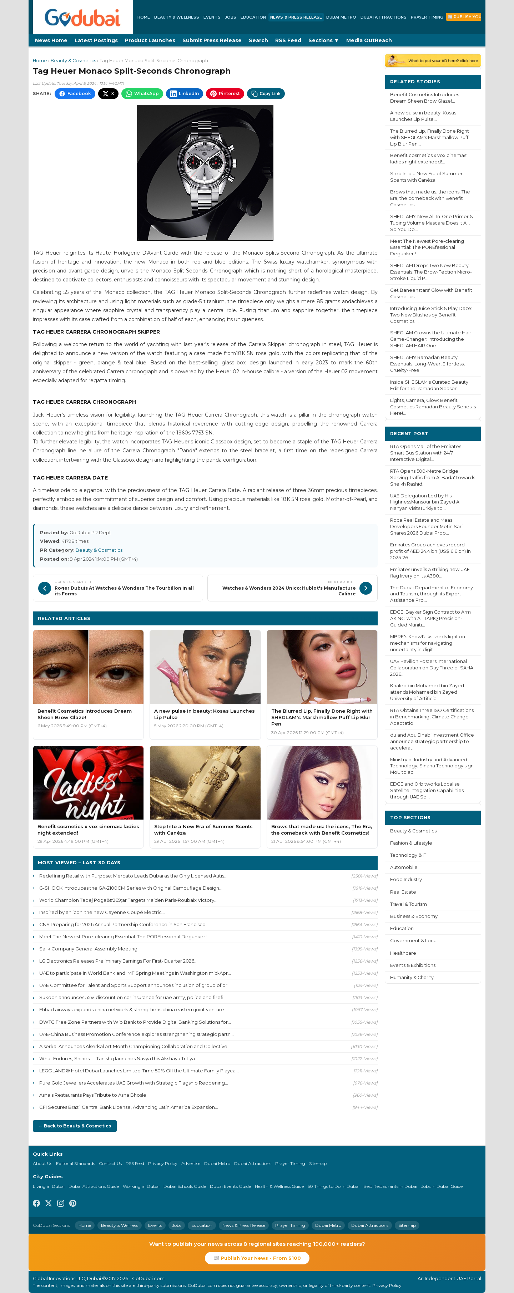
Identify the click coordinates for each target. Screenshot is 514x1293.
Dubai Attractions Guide (94, 1186)
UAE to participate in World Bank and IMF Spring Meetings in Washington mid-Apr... (135, 973)
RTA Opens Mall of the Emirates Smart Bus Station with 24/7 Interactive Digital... (425, 453)
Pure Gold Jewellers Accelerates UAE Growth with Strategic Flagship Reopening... (133, 1083)
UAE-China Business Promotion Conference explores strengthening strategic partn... (136, 1034)
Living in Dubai (49, 1186)
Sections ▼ (323, 40)
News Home (51, 40)
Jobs (230, 17)
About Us (42, 1163)
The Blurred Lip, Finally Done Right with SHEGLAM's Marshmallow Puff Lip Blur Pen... (429, 137)
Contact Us (110, 1163)
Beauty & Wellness (176, 17)
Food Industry (406, 879)
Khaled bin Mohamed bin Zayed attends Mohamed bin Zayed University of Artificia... (427, 692)
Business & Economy (414, 916)
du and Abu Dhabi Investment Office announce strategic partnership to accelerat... (432, 741)
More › (467, 81)
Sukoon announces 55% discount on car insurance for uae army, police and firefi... (133, 997)
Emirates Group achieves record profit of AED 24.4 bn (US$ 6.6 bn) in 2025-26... (430, 551)
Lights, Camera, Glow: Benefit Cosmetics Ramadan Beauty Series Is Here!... (433, 407)
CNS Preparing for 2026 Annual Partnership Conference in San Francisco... (124, 924)
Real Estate (403, 892)
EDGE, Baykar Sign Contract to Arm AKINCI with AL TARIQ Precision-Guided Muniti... (430, 618)
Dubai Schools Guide (184, 1186)
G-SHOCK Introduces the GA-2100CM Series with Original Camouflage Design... (130, 888)
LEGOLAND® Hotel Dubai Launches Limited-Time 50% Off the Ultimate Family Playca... (139, 1070)
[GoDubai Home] (83, 17)
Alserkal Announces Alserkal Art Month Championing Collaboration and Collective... (135, 1046)
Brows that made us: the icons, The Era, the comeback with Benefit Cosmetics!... (430, 198)
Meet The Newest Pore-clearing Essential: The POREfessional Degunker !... (125, 936)
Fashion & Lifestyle (411, 843)
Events (212, 17)
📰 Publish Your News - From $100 (257, 1258)
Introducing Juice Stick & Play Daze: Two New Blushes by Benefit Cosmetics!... (431, 315)
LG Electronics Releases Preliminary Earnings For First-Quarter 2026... (118, 961)
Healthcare (403, 953)
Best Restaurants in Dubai (390, 1186)
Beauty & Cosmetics (73, 60)
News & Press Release (296, 17)
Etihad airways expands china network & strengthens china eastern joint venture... (133, 1009)
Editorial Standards (75, 1163)
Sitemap (318, 1163)
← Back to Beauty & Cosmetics (75, 1126)
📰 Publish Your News (473, 16)
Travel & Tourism (408, 904)
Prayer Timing (427, 17)
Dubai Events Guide (230, 1186)
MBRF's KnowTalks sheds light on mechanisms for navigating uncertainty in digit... (427, 643)
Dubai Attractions (384, 17)
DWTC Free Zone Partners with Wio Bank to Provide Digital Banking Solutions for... (135, 1022)
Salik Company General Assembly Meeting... (90, 949)
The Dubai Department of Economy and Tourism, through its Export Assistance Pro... (431, 594)
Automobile (404, 867)
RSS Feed (288, 40)
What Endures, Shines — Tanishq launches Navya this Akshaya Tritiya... (118, 1058)
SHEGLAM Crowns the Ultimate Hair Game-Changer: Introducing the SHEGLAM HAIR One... (430, 339)
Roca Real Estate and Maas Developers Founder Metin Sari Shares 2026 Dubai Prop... (426, 526)
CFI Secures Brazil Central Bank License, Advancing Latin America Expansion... (128, 1107)
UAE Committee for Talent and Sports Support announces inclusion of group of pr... (135, 985)
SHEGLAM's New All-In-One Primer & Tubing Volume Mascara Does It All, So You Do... (431, 223)
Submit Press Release (212, 40)
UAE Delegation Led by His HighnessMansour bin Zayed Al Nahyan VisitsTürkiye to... (425, 502)
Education (253, 17)
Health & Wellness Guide (279, 1186)
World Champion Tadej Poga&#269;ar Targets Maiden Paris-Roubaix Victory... (128, 900)
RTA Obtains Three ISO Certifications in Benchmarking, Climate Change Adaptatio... (432, 717)
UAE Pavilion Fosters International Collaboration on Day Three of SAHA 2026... (431, 668)
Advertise (190, 1163)
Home (143, 17)
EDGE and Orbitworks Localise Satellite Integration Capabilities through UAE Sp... (427, 790)
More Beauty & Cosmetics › (338, 618)
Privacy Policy (162, 1163)
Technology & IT (408, 855)
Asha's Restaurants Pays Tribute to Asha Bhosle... (94, 1095)
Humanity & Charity (412, 977)
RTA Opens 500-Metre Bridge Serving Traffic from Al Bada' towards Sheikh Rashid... (432, 477)
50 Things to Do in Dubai (333, 1186)
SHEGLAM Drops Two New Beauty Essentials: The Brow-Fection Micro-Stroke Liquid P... (431, 272)
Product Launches (150, 40)
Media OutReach (369, 40)
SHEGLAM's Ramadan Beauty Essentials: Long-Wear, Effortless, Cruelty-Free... (427, 364)
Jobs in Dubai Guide (442, 1186)
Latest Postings (96, 40)
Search (258, 40)
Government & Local (414, 940)
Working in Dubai (141, 1186)
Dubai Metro (341, 17)
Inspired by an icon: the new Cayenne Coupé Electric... (102, 912)
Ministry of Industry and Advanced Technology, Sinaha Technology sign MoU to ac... (432, 766)
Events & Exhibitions (412, 965)
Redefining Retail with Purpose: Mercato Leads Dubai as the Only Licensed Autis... (133, 876)
